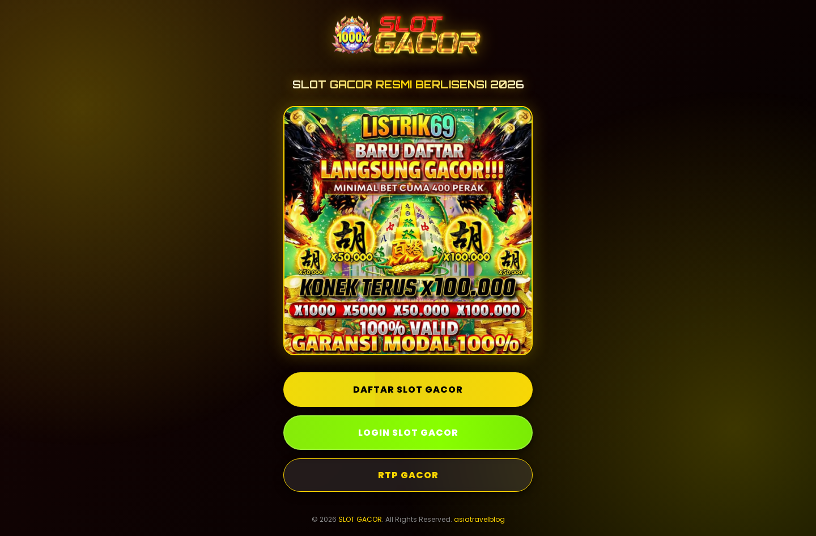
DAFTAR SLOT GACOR (408, 389)
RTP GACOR (408, 475)
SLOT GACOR (360, 519)
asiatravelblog (479, 519)
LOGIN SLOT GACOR (408, 432)
